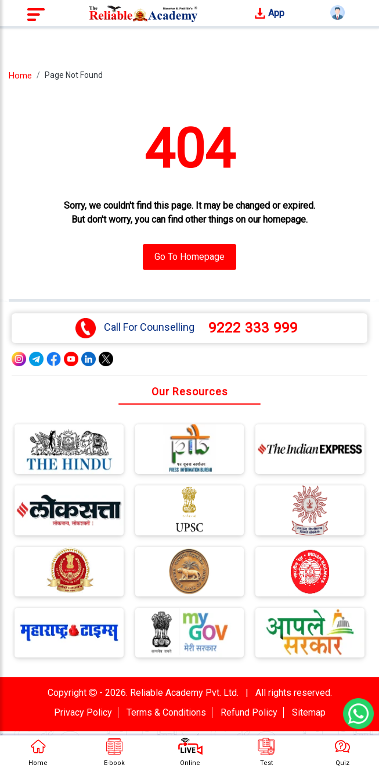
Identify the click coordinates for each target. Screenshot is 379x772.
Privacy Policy (83, 712)
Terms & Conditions (166, 712)
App (269, 14)
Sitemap (309, 712)
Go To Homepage (189, 256)
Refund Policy (249, 712)
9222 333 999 (253, 328)
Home (20, 75)
